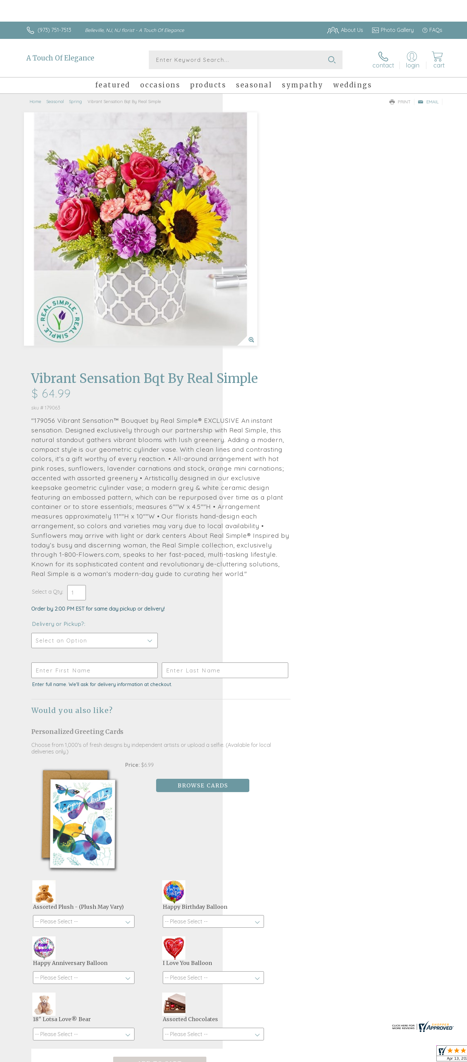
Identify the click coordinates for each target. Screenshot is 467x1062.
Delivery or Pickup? (260, 424)
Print (400, 102)
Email (428, 102)
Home (35, 101)
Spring (75, 101)
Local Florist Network (383, 1055)
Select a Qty (249, 392)
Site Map (424, 1055)
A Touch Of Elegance (60, 58)
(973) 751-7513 (54, 30)
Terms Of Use (297, 1055)
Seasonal (55, 101)
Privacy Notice (336, 1055)
